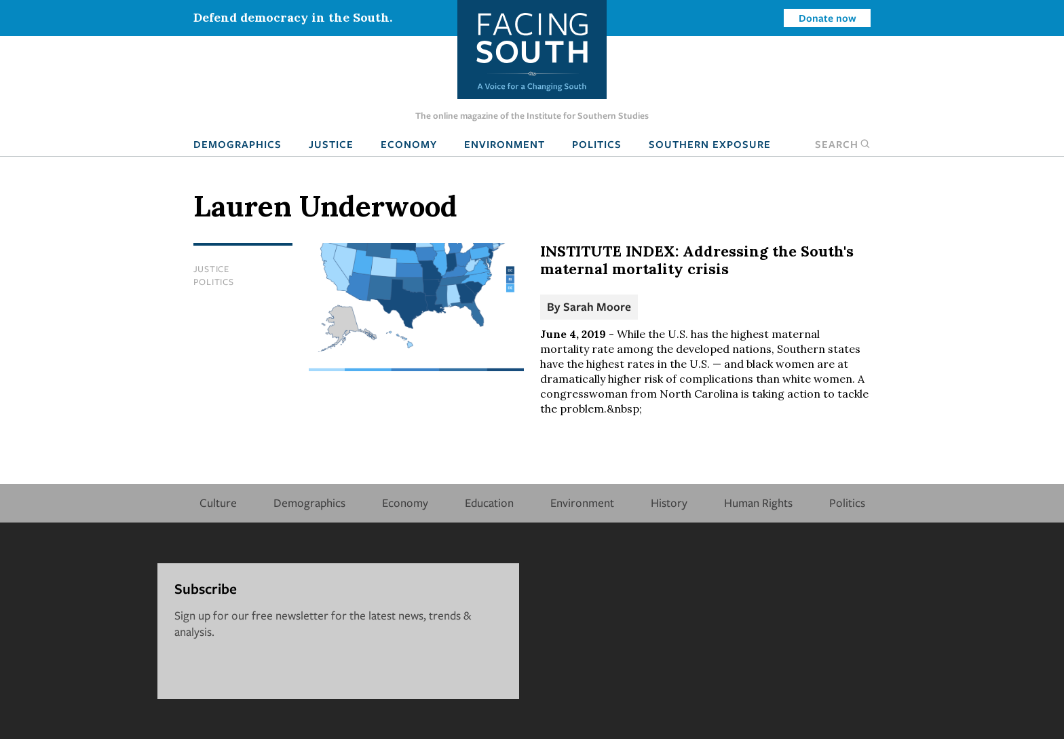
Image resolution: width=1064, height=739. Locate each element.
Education (489, 502)
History (669, 502)
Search (843, 144)
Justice (331, 144)
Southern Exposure (710, 144)
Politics (597, 144)
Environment (504, 144)
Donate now (827, 17)
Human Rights (758, 502)
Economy (409, 144)
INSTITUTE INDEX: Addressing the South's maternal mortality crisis (697, 260)
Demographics (237, 144)
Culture (218, 502)
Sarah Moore (597, 306)
